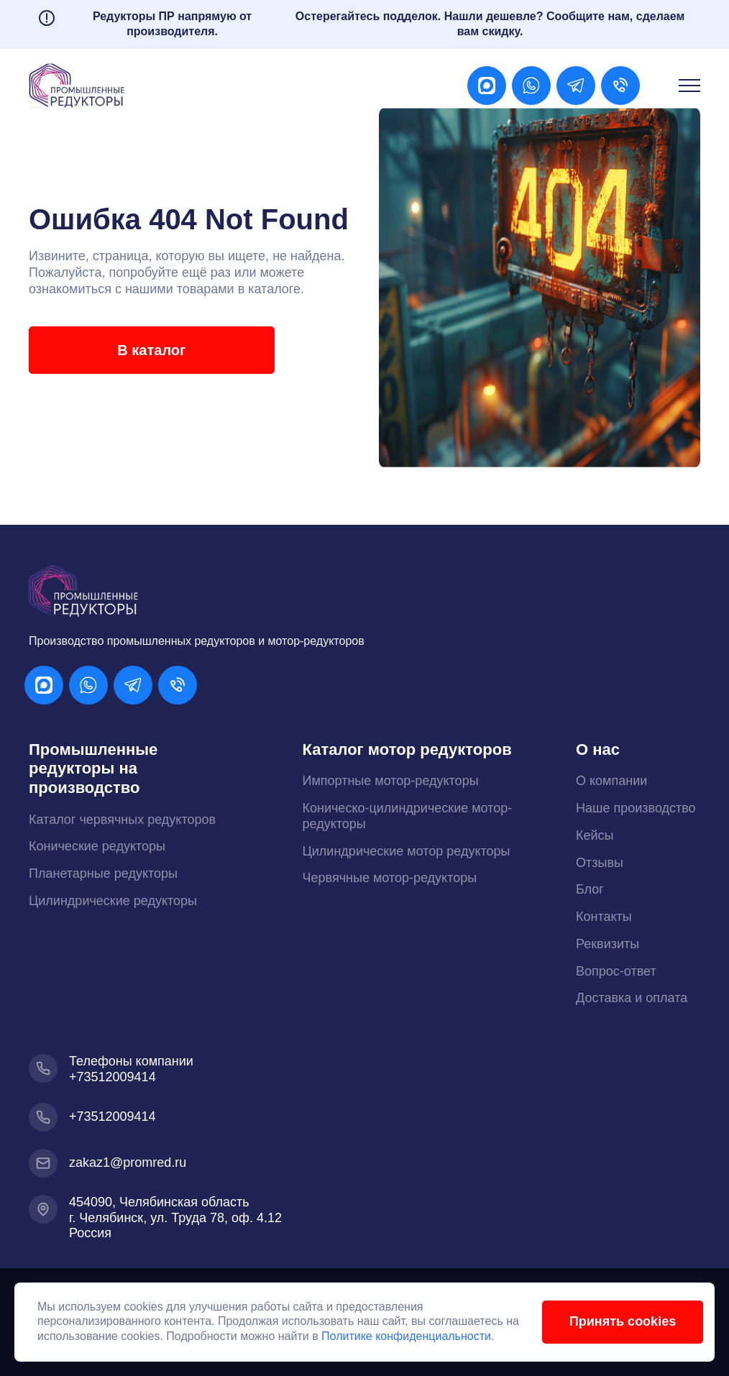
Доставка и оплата (631, 998)
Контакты (604, 916)
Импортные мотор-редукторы (391, 781)
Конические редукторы (97, 846)
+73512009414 (112, 1077)
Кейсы (595, 835)
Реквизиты (607, 944)
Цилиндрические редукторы (113, 901)
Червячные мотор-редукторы (390, 878)
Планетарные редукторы (103, 873)
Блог (590, 889)
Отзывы (599, 863)
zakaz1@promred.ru (127, 1162)
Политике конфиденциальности (422, 1335)
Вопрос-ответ (616, 971)
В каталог (140, 350)
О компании (611, 781)
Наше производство (636, 808)
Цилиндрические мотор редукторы (406, 851)
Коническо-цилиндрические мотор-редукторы (408, 816)
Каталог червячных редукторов (122, 819)
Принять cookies (613, 1320)
